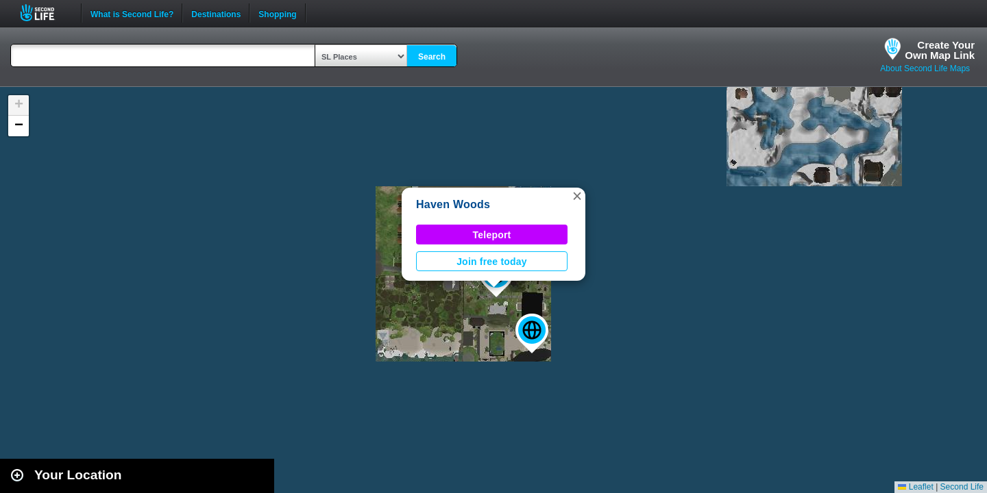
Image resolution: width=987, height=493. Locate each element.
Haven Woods (453, 204)
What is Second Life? (131, 13)
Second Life (45, 12)
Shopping (277, 13)
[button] (531, 333)
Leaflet (915, 487)
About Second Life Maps (925, 68)
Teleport (492, 234)
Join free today (491, 261)
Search (432, 57)
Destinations (216, 13)
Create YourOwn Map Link (940, 50)
